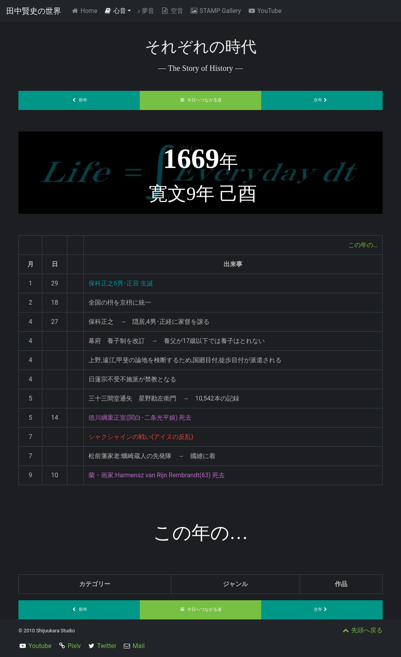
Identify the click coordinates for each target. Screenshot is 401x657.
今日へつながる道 (200, 100)
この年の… (363, 245)
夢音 (145, 10)
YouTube (264, 10)
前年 (79, 100)
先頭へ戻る (362, 630)
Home (85, 10)
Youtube (40, 646)
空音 (172, 10)
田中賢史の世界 (33, 11)
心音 (115, 10)
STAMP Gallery (215, 10)
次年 (322, 100)
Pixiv (74, 646)
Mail (139, 646)
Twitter (106, 646)
